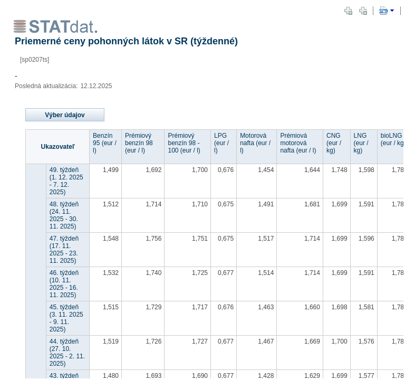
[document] (202, 190)
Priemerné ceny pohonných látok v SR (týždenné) (127, 41)
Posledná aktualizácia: (46, 86)
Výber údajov (64, 115)
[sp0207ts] (34, 59)
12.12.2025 (96, 86)
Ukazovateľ (58, 146)
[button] (348, 10)
